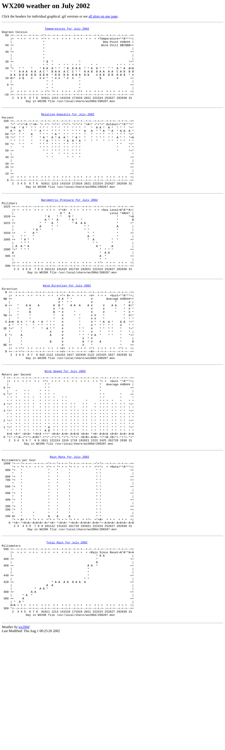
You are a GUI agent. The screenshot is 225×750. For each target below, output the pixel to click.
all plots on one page (103, 16)
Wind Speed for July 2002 (65, 438)
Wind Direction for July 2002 (67, 336)
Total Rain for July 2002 (66, 642)
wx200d (23, 742)
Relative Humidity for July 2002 (67, 132)
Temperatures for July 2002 (67, 30)
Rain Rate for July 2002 (69, 540)
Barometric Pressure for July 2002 (69, 234)
